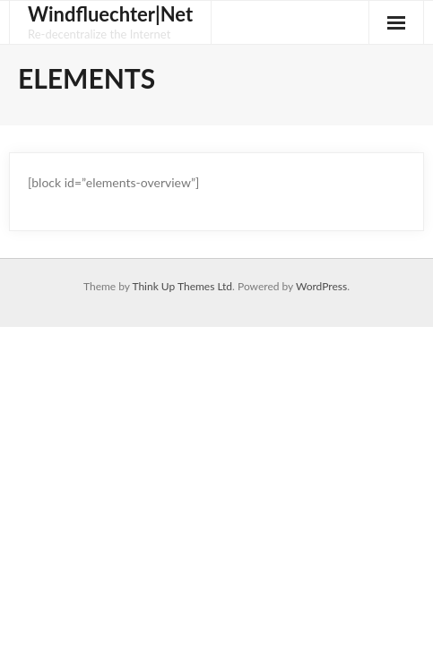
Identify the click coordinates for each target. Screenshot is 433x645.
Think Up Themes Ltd (182, 286)
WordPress (321, 286)
